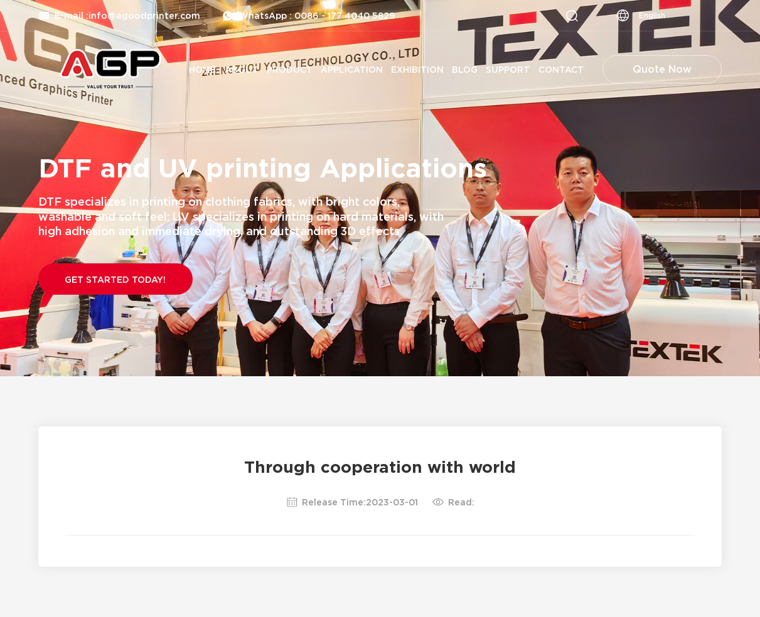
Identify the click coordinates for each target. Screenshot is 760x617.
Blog (465, 69)
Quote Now (662, 69)
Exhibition (417, 69)
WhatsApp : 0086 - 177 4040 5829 (308, 15)
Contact (561, 69)
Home (202, 69)
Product (290, 69)
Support (508, 69)
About (242, 69)
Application (352, 69)
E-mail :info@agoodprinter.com (119, 15)
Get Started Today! (115, 279)
